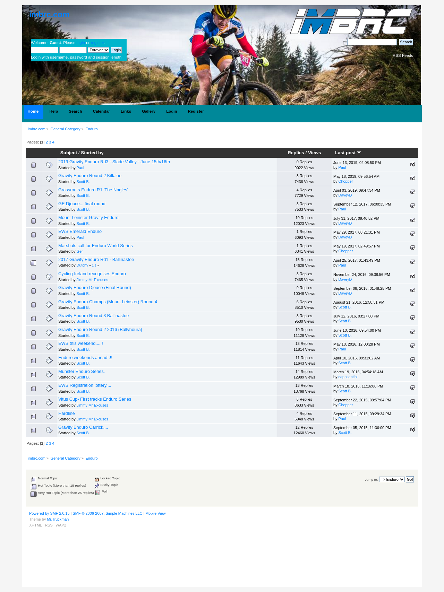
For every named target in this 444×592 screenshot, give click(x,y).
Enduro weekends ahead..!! (85, 357)
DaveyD (345, 195)
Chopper (346, 181)
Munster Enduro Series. (81, 371)
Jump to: (371, 479)
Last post (348, 152)
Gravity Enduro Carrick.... (83, 427)
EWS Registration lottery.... (84, 385)
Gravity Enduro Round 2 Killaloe (89, 175)
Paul (80, 168)
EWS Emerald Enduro (80, 231)
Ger (80, 251)
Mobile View (155, 513)
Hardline (66, 413)
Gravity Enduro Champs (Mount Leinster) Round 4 (107, 301)
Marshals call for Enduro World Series (95, 245)
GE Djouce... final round (81, 203)
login (81, 43)
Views (314, 152)
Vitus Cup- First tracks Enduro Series (94, 399)
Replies (296, 152)
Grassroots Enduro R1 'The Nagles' (93, 189)
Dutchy (82, 265)
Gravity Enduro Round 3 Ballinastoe (93, 315)
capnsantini (348, 377)
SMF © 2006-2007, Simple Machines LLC (108, 513)
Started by (92, 152)
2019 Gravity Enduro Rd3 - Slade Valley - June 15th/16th (114, 161)
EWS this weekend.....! (80, 343)
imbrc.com (49, 14)
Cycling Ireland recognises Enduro (92, 273)
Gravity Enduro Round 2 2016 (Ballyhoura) (100, 329)
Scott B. (83, 182)
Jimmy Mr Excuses (92, 280)
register (97, 43)
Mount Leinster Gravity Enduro (88, 217)
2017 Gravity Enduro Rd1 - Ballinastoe (96, 259)
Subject (68, 152)
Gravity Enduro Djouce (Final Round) (94, 287)
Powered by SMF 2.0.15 (49, 513)
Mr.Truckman (58, 519)
